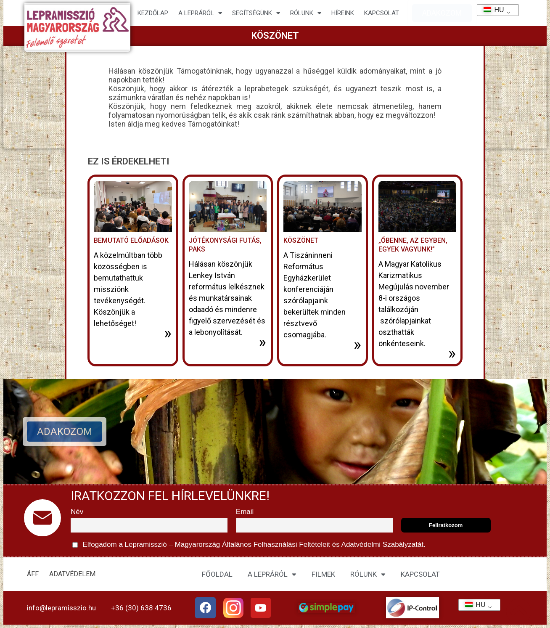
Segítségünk (256, 13)
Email (245, 512)
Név (77, 512)
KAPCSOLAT (381, 13)
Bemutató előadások (131, 240)
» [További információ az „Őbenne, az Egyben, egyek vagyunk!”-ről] (452, 353)
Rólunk (305, 13)
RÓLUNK (368, 574)
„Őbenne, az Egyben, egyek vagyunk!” (412, 244)
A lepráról (200, 13)
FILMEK (323, 574)
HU (491, 9)
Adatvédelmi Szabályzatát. (383, 545)
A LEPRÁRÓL (272, 574)
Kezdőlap (153, 13)
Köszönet (300, 240)
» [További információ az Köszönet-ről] (357, 344)
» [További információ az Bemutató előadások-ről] (168, 333)
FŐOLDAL (217, 574)
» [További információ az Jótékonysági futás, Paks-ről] (262, 342)
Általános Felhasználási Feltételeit (276, 545)
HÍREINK (342, 13)
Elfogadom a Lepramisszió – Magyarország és (249, 545)
